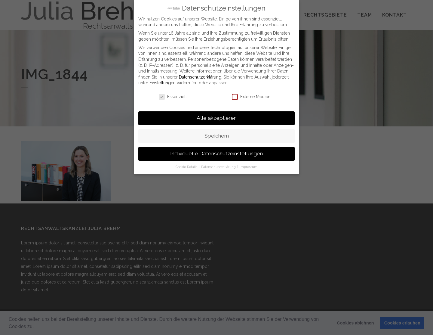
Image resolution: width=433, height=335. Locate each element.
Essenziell (173, 95)
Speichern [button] (216, 135)
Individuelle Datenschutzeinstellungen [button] (216, 152)
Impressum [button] (248, 165)
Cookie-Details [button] (187, 165)
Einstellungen (162, 81)
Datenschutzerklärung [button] (219, 165)
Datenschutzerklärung (200, 75)
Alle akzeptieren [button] (217, 117)
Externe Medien (251, 95)
